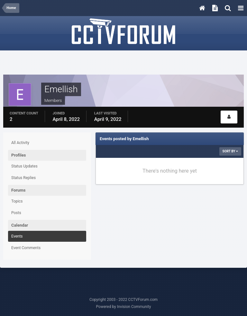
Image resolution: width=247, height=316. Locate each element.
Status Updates (24, 166)
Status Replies (23, 178)
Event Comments (26, 248)
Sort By (230, 151)
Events (17, 236)
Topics (17, 201)
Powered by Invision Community (123, 306)
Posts (16, 213)
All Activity (20, 142)
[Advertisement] (123, 63)
